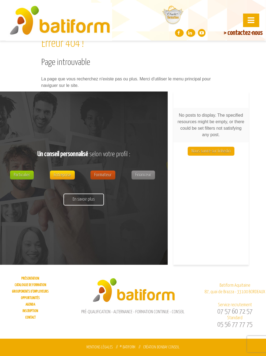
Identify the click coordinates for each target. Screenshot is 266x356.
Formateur (103, 175)
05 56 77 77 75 (234, 324)
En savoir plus (84, 199)
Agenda (30, 304)
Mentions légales (99, 347)
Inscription (30, 311)
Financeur (143, 175)
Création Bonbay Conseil (161, 347)
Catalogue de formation (30, 285)
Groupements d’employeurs (30, 291)
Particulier (22, 175)
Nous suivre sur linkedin (211, 151)
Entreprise (62, 175)
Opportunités (30, 298)
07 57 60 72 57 (234, 311)
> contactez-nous (243, 33)
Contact (30, 317)
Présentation (30, 278)
